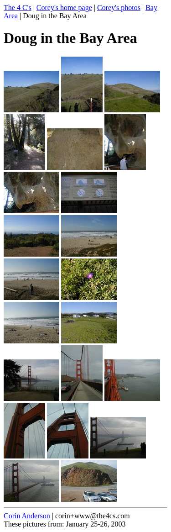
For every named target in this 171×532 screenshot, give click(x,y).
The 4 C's (17, 7)
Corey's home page (64, 7)
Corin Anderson (27, 516)
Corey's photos (118, 7)
